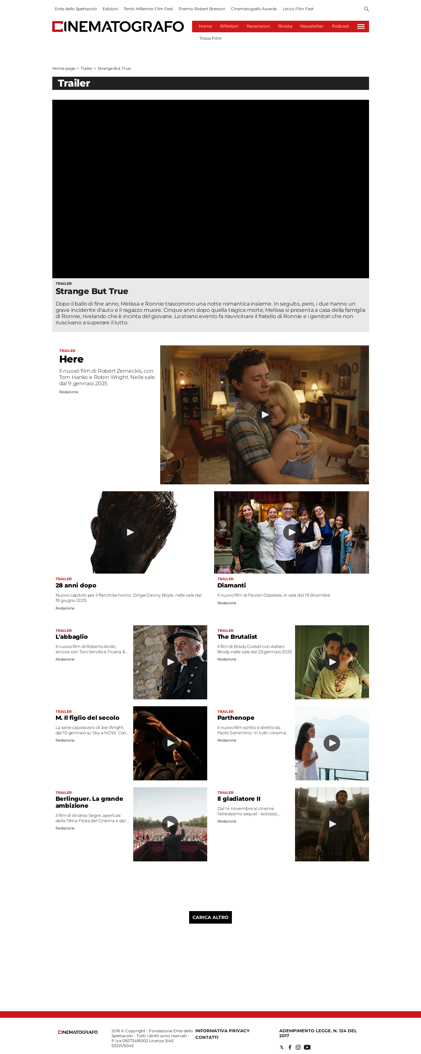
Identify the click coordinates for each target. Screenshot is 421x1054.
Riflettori (229, 26)
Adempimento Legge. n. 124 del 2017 (318, 1033)
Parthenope (236, 717)
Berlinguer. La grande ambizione (89, 802)
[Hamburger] (361, 26)
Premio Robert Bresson (202, 8)
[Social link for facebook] (289, 1047)
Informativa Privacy (222, 1030)
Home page (63, 68)
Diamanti (231, 585)
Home (205, 26)
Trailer (86, 68)
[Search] (366, 10)
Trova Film (210, 38)
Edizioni (110, 8)
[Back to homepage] (78, 1032)
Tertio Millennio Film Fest (148, 8)
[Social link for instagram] (298, 1047)
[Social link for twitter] (281, 1047)
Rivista (285, 26)
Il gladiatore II (238, 798)
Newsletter (312, 26)
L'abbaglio (72, 636)
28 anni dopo (76, 585)
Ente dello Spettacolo (76, 8)
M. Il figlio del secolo (87, 717)
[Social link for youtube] (307, 1047)
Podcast (340, 26)
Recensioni (258, 26)
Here (71, 359)
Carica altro (210, 917)
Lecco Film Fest (298, 8)
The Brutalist (237, 636)
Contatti (206, 1037)
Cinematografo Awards (254, 8)
